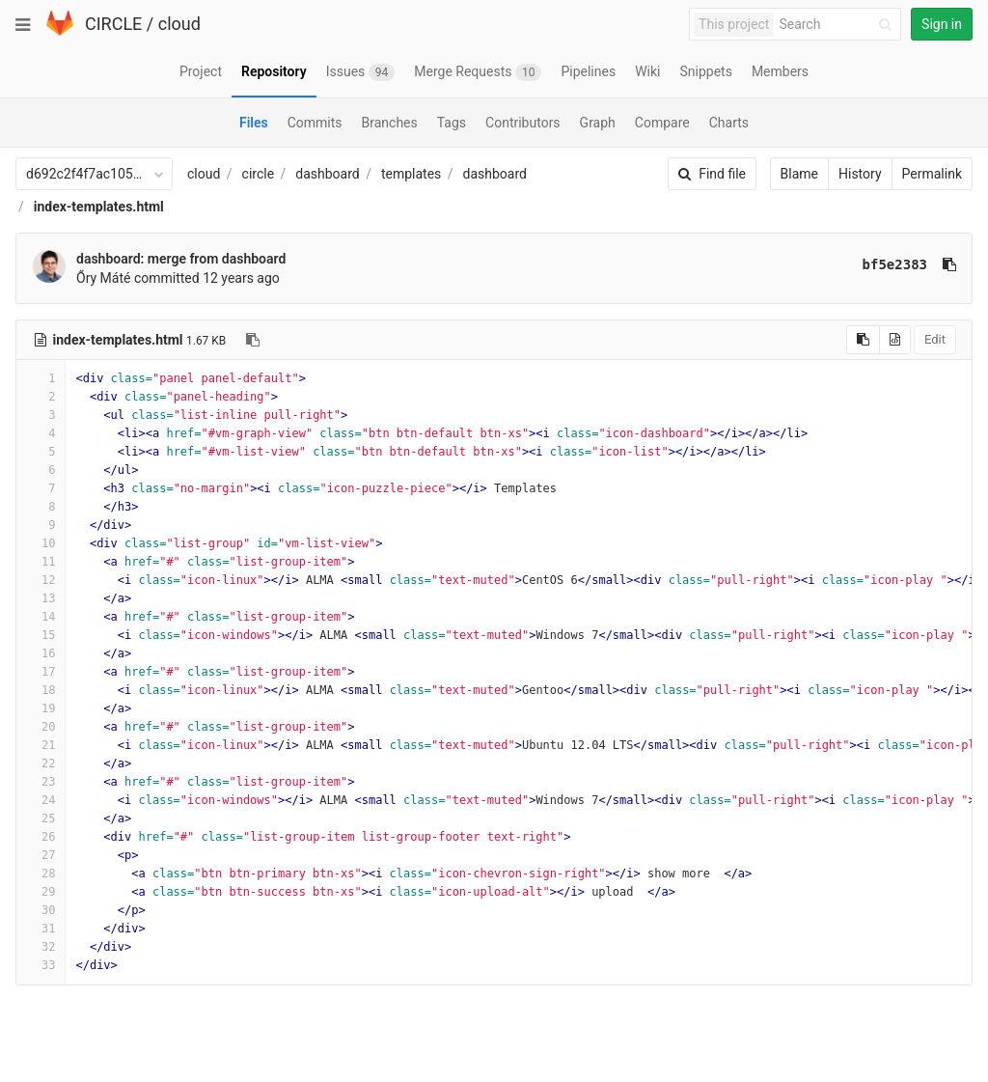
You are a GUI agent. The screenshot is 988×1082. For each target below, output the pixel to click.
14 (40, 617)
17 (40, 672)
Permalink (932, 173)
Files (253, 122)
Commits (315, 122)
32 (40, 947)
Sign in (941, 24)
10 (40, 543)
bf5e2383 (895, 264)
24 (40, 800)
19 (40, 708)
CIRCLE (113, 24)
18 (40, 690)
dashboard (327, 173)
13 (40, 598)
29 (40, 892)
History (860, 173)
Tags (451, 122)
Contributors (523, 122)
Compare (662, 122)
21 (40, 745)
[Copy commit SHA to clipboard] (949, 264)
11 (40, 562)
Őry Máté (103, 278)
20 (40, 727)
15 (40, 635)
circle (258, 173)
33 (40, 965)
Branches (390, 122)
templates (411, 173)
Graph (598, 122)
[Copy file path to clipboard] (252, 339)
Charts (729, 122)
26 (40, 837)
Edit (935, 339)
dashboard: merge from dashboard (181, 258)
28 (40, 873)
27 (40, 855)
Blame (799, 173)
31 (40, 928)
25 (40, 818)
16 (40, 653)
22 (40, 763)
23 (40, 782)
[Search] (838, 25)
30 (40, 910)
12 (40, 580)
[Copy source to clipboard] (863, 339)
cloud (179, 24)
